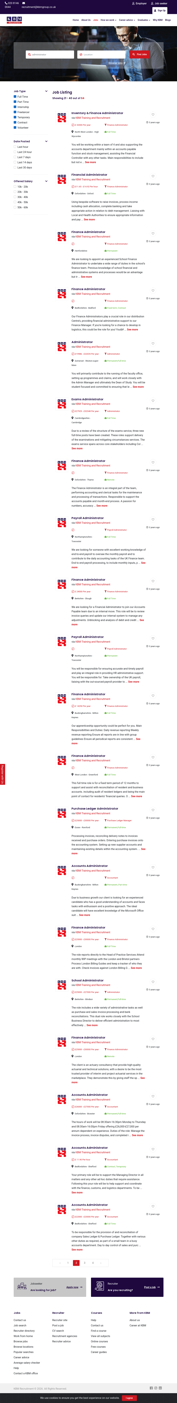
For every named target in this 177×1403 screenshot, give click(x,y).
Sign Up (160, 10)
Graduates (144, 20)
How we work (108, 20)
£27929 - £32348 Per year (85, 412)
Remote (110, 481)
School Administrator (88, 984)
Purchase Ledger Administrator (95, 811)
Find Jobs (140, 54)
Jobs (95, 20)
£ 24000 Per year (81, 593)
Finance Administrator (116, 125)
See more (90, 162)
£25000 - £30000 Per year (85, 823)
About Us (86, 20)
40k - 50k (23, 202)
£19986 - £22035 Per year (85, 354)
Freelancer (24, 112)
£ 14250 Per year (81, 708)
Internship (23, 107)
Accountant (111, 880)
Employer (139, 3)
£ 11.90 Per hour (81, 1168)
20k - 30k (23, 192)
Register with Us (2, 774)
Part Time (23, 102)
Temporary (24, 117)
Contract (22, 122)
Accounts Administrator (90, 869)
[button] (46, 91)
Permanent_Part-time (116, 888)
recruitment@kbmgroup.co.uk (39, 7)
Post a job (152, 1295)
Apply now (74, 1295)
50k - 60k (23, 207)
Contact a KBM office (26, 1382)
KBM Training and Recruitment (93, 118)
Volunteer (23, 127)
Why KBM (158, 20)
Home (76, 20)
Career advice (127, 20)
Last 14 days (25, 162)
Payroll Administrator (88, 520)
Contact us (20, 1329)
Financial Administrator (89, 175)
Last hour (23, 147)
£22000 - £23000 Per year (85, 1225)
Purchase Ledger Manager (118, 823)
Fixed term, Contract (115, 309)
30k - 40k (23, 197)
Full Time (23, 96)
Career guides (99, 1361)
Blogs (168, 20)
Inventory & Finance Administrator (97, 113)
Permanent (111, 251)
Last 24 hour (25, 152)
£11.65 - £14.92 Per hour (85, 187)
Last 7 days (24, 157)
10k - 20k (23, 186)
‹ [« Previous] (60, 1271)
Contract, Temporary (115, 1175)
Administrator (82, 343)
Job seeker (159, 3)
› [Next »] (101, 1271)
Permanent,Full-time (115, 362)
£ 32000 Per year (81, 125)
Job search (20, 1334)
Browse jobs (117, 63)
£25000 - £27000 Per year (85, 995)
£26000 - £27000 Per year (85, 1110)
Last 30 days (25, 167)
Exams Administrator (88, 400)
